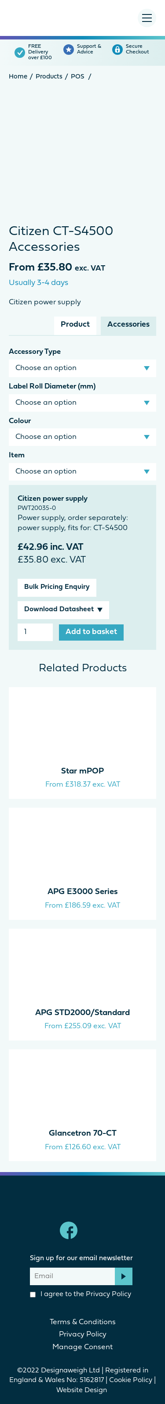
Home (18, 77)
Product (75, 325)
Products (49, 77)
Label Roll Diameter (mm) (52, 386)
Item (17, 455)
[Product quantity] (35, 632)
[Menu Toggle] (147, 18)
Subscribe (123, 1276)
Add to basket (91, 632)
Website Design (82, 1390)
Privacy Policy (108, 1294)
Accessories (128, 325)
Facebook (68, 1230)
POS (77, 77)
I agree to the (80, 1294)
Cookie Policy (130, 1380)
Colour (20, 421)
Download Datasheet (59, 609)
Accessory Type (35, 352)
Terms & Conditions (83, 1322)
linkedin (97, 1230)
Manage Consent (82, 1347)
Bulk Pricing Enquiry (57, 587)
